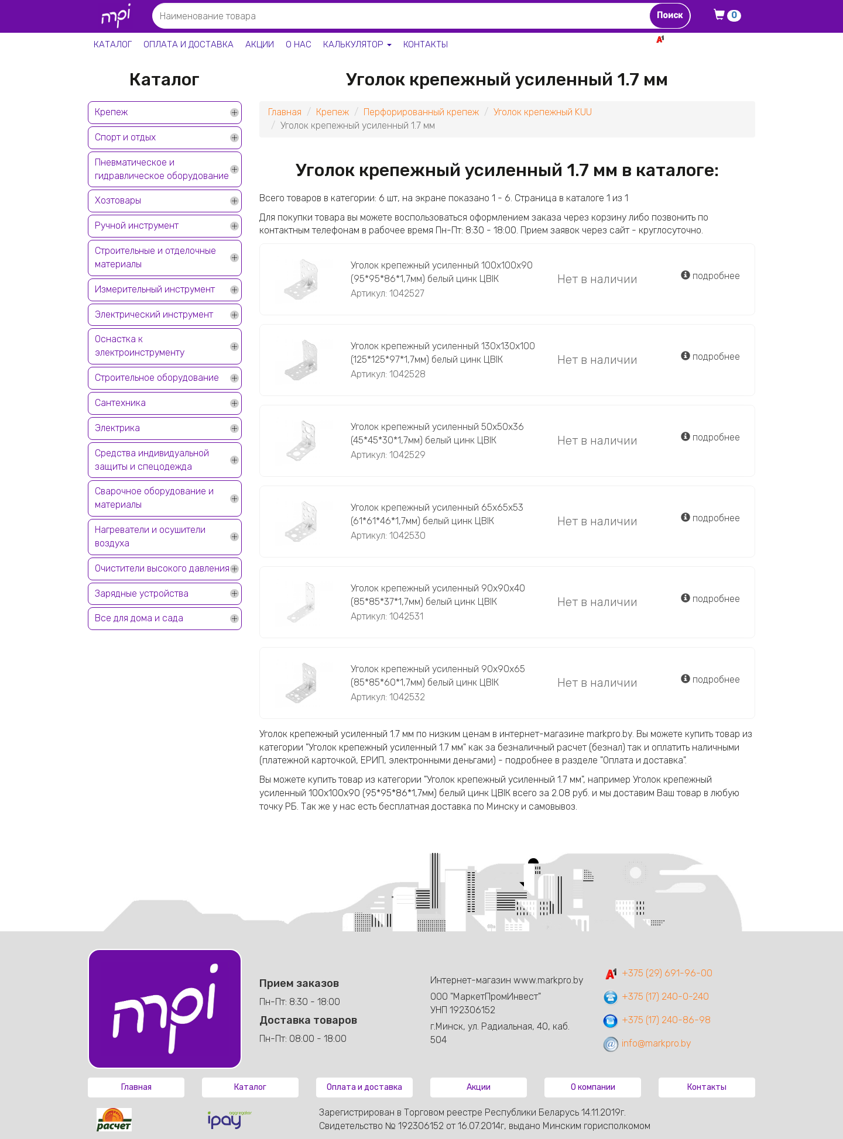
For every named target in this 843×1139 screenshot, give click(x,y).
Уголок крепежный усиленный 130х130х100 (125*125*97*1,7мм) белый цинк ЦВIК (443, 352)
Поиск (670, 15)
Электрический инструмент (154, 314)
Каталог (113, 44)
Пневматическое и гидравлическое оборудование (162, 169)
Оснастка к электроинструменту (139, 345)
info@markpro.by (646, 1043)
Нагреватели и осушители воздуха (150, 536)
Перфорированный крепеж (421, 112)
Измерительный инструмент (155, 289)
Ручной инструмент (137, 225)
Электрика (117, 427)
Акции (259, 44)
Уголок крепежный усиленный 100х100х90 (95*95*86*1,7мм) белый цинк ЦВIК (442, 272)
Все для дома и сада (139, 618)
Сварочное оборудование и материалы (154, 498)
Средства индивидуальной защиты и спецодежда (152, 460)
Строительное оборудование (157, 377)
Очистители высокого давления (162, 568)
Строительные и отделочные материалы (155, 257)
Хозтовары (118, 200)
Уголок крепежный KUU (543, 112)
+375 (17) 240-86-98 (656, 1020)
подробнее (710, 275)
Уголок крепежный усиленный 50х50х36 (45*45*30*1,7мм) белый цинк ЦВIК (437, 433)
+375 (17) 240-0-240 (655, 996)
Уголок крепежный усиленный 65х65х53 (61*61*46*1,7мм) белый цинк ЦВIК (437, 514)
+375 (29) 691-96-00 (657, 973)
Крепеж (111, 112)
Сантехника (120, 402)
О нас (298, 44)
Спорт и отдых (125, 137)
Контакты (425, 44)
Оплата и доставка (188, 44)
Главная (284, 112)
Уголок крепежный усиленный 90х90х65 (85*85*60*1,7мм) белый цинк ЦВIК (438, 675)
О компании (593, 1087)
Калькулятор (357, 44)
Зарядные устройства (142, 593)
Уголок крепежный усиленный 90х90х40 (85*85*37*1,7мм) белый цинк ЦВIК (438, 595)
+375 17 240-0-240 (714, 51)
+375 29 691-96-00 (712, 38)
